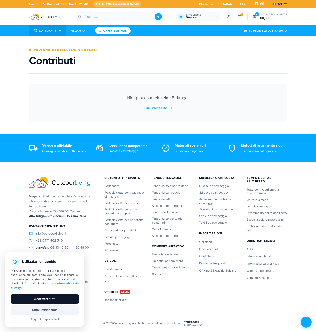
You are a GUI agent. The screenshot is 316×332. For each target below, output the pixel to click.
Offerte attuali (112, 30)
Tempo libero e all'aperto (259, 179)
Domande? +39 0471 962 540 (65, 4)
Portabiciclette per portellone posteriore (124, 222)
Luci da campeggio (259, 206)
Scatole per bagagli (117, 237)
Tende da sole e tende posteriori (167, 220)
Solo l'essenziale (44, 310)
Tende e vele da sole (166, 212)
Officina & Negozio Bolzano (217, 270)
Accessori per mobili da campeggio (215, 201)
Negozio (78, 30)
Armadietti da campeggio (216, 209)
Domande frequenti (212, 263)
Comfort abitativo (168, 246)
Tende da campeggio (166, 192)
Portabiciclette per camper (122, 203)
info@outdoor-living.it (47, 233)
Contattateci (226, 4)
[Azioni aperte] (306, 322)
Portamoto (111, 243)
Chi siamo (206, 4)
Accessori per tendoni (167, 205)
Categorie (47, 30)
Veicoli (110, 260)
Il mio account (208, 249)
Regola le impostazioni (45, 319)
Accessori (111, 250)
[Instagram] (262, 3)
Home (33, 4)
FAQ (243, 4)
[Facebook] (256, 3)
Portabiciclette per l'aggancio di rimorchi (124, 194)
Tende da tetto (162, 199)
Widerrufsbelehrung (260, 270)
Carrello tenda (161, 229)
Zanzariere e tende (165, 254)
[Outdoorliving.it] (45, 17)
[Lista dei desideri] (239, 16)
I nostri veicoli (113, 269)
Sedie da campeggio (213, 216)
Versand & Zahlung (259, 277)
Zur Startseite (158, 108)
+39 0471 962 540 (46, 240)
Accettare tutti (45, 299)
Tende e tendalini (166, 178)
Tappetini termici (115, 300)
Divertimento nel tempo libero (267, 213)
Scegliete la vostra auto (265, 30)
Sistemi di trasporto (122, 178)
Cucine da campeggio (214, 186)
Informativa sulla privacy (263, 263)
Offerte (111, 291)
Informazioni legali (259, 256)
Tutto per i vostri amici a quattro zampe (263, 191)
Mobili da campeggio (216, 178)
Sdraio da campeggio (213, 192)
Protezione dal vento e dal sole (264, 228)
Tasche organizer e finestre (170, 267)
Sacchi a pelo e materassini (265, 219)
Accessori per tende (166, 235)
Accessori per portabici (120, 230)
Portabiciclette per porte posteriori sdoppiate (120, 211)
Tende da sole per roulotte (170, 186)
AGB (250, 249)
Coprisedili (159, 274)
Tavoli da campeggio (213, 222)
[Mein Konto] (228, 16)
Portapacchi (112, 186)
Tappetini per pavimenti (167, 261)
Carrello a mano (257, 199)
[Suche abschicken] (158, 16)
